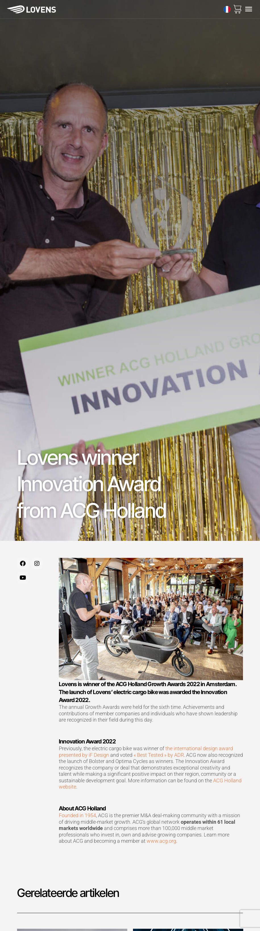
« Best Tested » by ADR (159, 755)
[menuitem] (227, 9)
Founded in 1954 (77, 815)
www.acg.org (161, 841)
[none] (227, 9)
